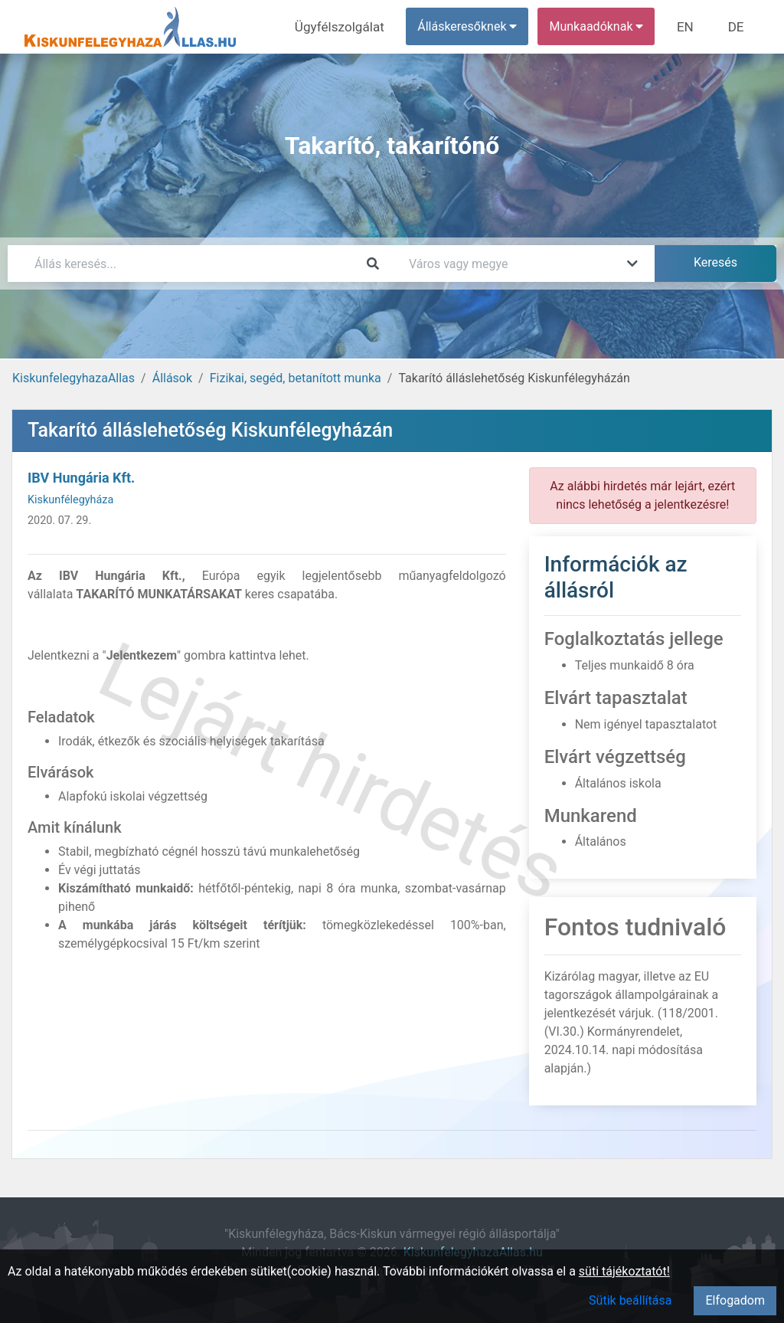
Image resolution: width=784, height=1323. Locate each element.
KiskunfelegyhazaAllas (73, 378)
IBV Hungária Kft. (81, 478)
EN (690, 26)
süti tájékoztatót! (624, 1271)
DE (737, 26)
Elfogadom (735, 1300)
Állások (172, 378)
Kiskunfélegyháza (70, 499)
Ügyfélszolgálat (349, 26)
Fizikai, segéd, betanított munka (295, 378)
